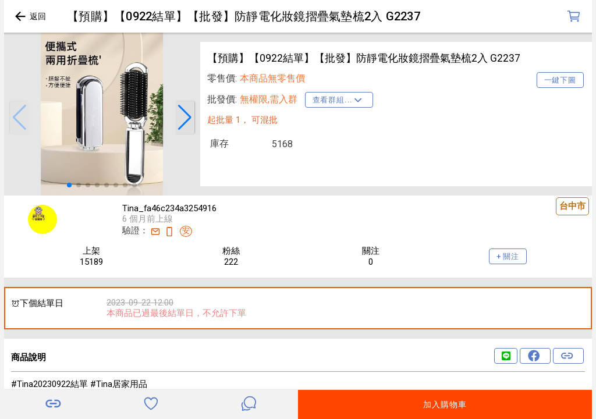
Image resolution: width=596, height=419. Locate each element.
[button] (19, 117)
